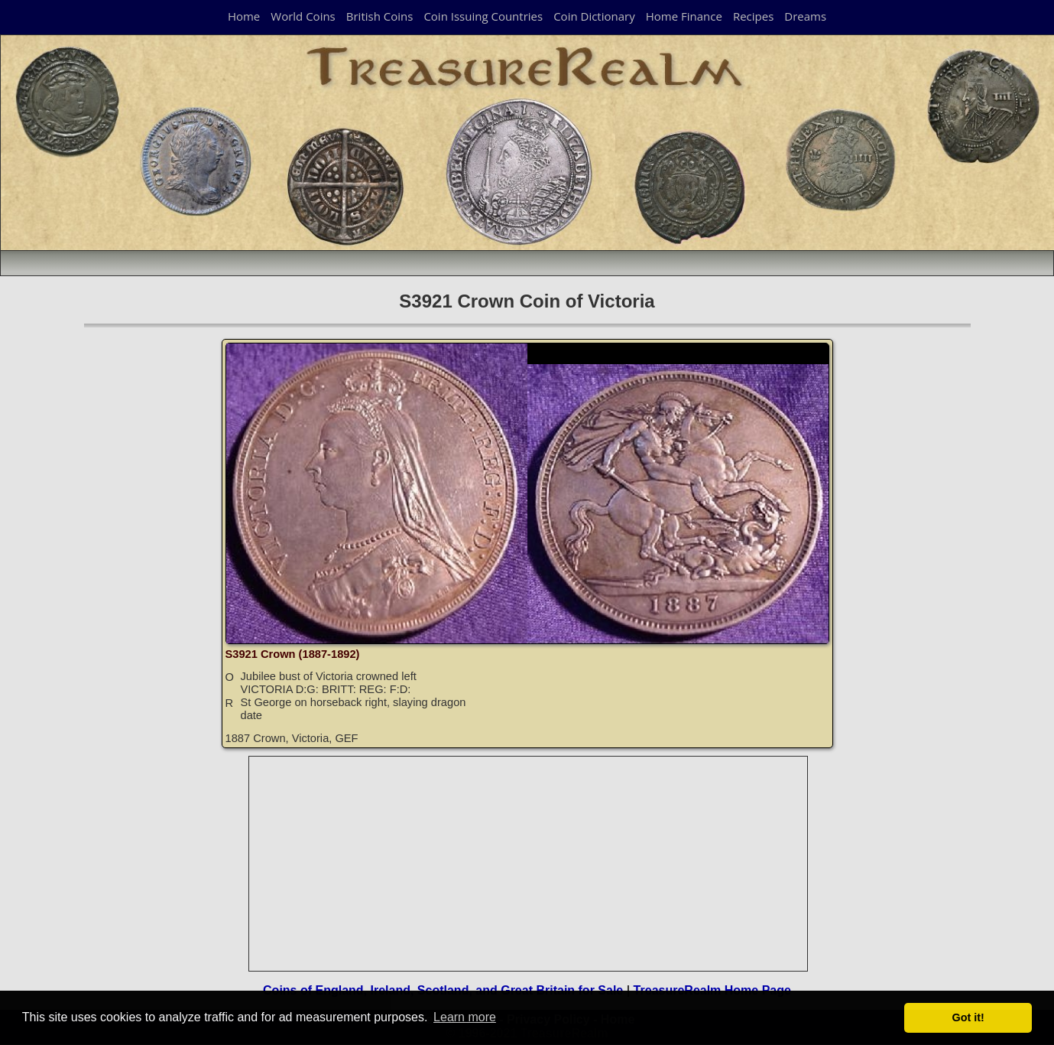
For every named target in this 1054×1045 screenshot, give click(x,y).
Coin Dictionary (594, 16)
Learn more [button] (464, 1017)
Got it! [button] (968, 1017)
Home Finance (684, 16)
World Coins (303, 16)
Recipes (753, 16)
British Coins (379, 16)
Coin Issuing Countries (483, 16)
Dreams (805, 16)
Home (244, 16)
